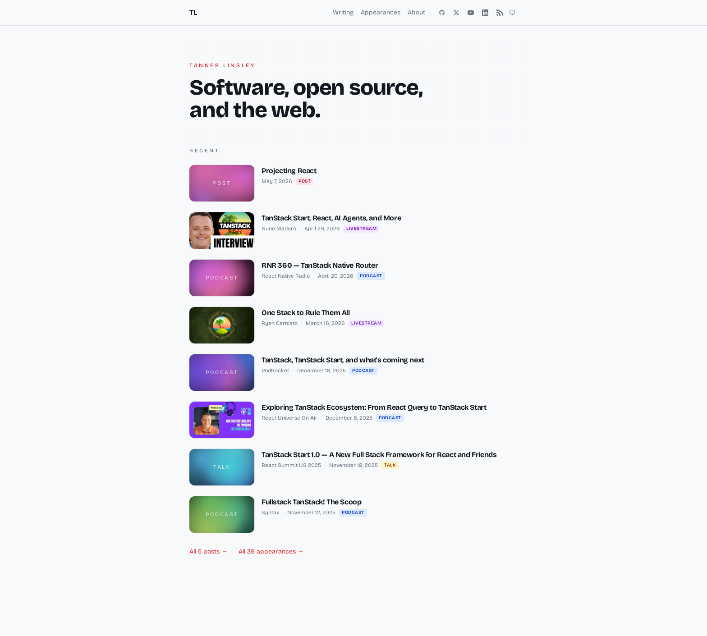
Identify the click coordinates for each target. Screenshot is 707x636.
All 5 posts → (208, 551)
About (416, 12)
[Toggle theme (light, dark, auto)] (512, 12)
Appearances (380, 12)
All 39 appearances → (271, 551)
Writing (343, 12)
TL (193, 12)
